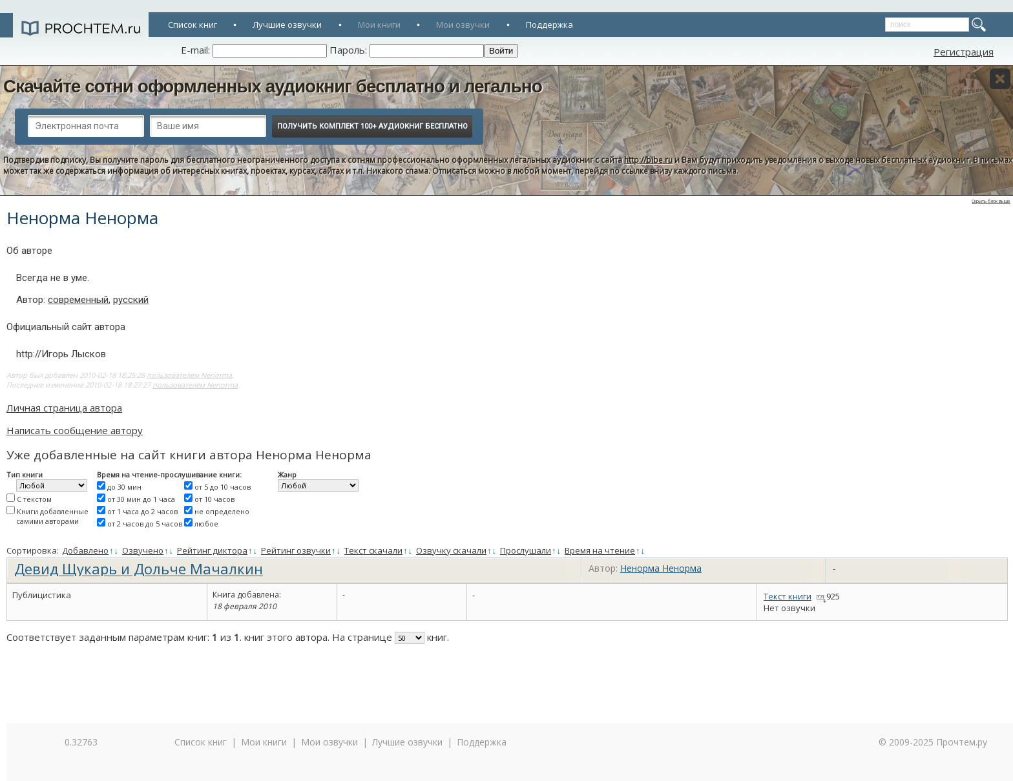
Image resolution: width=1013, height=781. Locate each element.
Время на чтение (600, 550)
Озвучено (142, 550)
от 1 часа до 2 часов (142, 511)
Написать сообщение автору (74, 430)
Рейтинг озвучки (296, 550)
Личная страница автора (64, 407)
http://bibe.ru (648, 159)
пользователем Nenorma (189, 375)
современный (78, 300)
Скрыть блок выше (991, 201)
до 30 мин (124, 487)
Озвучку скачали (451, 550)
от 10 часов (214, 499)
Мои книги (379, 24)
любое (206, 523)
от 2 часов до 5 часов (144, 523)
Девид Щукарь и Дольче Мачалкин (138, 568)
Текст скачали (373, 550)
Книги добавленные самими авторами (52, 516)
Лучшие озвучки (287, 24)
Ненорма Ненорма (661, 568)
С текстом (34, 499)
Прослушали (525, 550)
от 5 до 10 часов (222, 487)
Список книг (192, 24)
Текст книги (787, 596)
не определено (221, 511)
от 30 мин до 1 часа (141, 499)
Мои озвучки (463, 24)
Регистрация (964, 51)
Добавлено (85, 550)
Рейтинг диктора (212, 550)
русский (131, 300)
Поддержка (549, 24)
